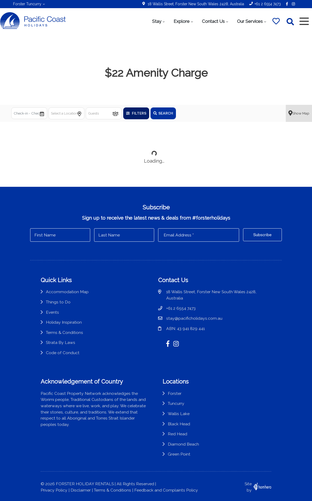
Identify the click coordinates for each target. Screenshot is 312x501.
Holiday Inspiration (64, 322)
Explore (182, 21)
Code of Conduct (62, 352)
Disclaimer (81, 490)
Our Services (250, 21)
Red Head (177, 433)
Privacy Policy (54, 490)
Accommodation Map (67, 291)
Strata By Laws (60, 342)
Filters (136, 113)
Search (163, 113)
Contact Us (213, 21)
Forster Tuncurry (27, 4)
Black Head (179, 423)
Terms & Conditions (64, 332)
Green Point (179, 454)
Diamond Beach (183, 444)
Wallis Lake (179, 413)
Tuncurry (176, 403)
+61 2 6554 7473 (268, 4)
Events (52, 312)
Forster (174, 393)
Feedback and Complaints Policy (166, 490)
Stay (156, 21)
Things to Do (58, 301)
